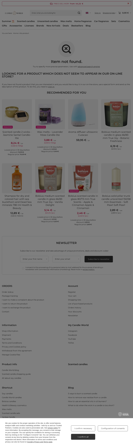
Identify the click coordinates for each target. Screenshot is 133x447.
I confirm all (83, 437)
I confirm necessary (83, 428)
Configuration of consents (113, 428)
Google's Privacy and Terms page (39, 442)
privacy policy (53, 428)
